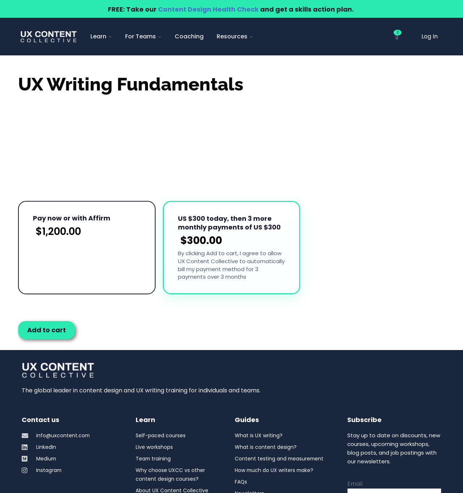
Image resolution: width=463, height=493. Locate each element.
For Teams (143, 36)
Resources (235, 36)
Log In (429, 36)
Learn (101, 36)
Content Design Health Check (208, 9)
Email (354, 415)
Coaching (189, 36)
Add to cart (46, 261)
